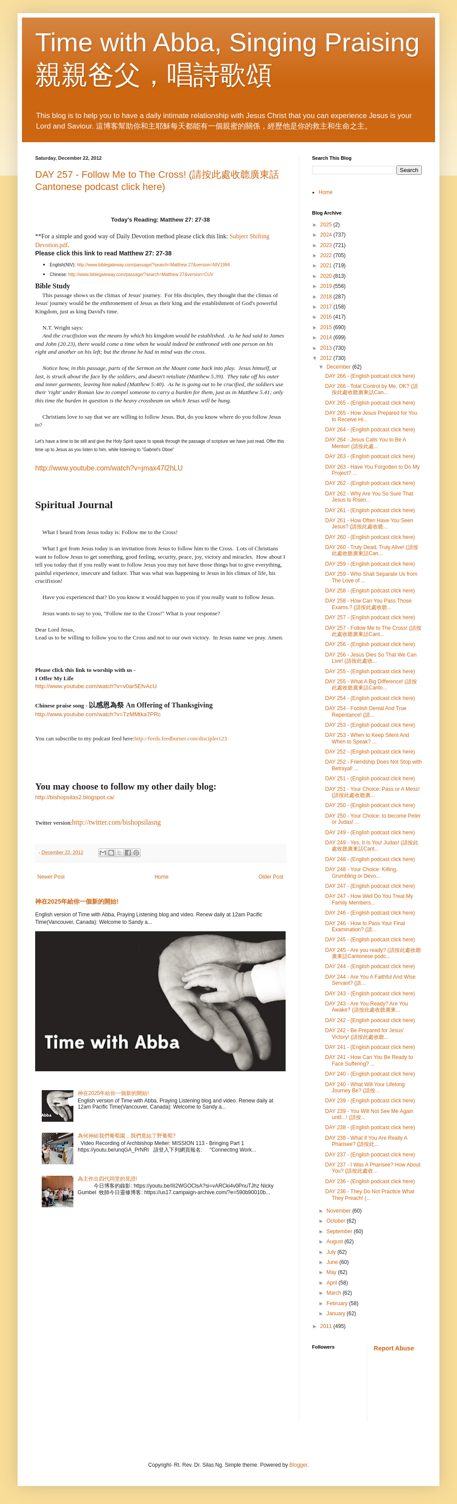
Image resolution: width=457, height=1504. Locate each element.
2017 (327, 307)
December (339, 367)
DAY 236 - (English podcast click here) (370, 1181)
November (339, 1211)
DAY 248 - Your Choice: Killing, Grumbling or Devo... (361, 872)
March (334, 1293)
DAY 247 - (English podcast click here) (370, 886)
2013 (327, 348)
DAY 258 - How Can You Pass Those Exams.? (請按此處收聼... (368, 604)
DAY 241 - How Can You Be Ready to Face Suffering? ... (369, 1060)
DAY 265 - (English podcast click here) (370, 403)
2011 (327, 1326)
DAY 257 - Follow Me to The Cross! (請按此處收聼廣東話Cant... (373, 631)
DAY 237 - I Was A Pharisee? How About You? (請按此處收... (373, 1168)
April (332, 1283)
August (335, 1241)
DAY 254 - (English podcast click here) (370, 698)
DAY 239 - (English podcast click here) (370, 1101)
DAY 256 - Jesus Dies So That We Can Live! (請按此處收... (371, 658)
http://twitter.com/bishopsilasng (116, 822)
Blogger (299, 1465)
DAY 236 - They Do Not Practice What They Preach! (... (369, 1194)
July (331, 1252)
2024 (327, 235)
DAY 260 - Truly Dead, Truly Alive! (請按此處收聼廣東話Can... (371, 550)
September (340, 1231)
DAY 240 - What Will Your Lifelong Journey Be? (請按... (365, 1087)
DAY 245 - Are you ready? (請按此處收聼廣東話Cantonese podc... (373, 953)
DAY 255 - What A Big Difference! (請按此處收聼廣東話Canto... (371, 684)
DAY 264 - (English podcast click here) (370, 430)
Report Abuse (394, 1348)
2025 (327, 225)
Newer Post (51, 877)
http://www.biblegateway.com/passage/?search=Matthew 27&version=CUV (141, 274)
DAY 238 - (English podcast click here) (370, 1127)
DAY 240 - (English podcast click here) (370, 1074)
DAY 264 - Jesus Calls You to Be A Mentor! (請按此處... (365, 443)
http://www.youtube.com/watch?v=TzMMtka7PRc (98, 714)
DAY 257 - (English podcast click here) (370, 617)
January (336, 1313)
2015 (327, 327)
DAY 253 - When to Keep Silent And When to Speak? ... (367, 738)
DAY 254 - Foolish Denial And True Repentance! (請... (365, 711)
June (332, 1262)
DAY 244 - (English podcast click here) (370, 966)
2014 (327, 337)
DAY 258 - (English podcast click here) (370, 591)
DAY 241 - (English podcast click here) (370, 1047)
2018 (327, 297)
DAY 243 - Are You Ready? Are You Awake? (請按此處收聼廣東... (366, 1007)
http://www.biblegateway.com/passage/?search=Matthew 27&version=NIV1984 (153, 264)
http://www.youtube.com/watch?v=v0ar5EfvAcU (96, 686)
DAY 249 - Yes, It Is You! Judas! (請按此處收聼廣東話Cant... (371, 846)
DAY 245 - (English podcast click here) (370, 940)
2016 (327, 317)
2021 (327, 265)
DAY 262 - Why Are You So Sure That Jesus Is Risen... (369, 497)
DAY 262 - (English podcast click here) (370, 483)
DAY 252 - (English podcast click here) (370, 752)
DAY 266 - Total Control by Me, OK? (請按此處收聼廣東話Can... (371, 389)
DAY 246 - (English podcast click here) (370, 913)
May (332, 1272)
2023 (327, 245)
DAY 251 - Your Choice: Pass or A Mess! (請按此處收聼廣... (372, 792)
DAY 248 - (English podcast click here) (370, 859)
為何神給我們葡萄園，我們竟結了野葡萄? (127, 1136)
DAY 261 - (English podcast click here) (370, 510)
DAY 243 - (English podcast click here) (370, 994)
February (337, 1303)
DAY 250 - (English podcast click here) (370, 805)
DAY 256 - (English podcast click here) (370, 644)
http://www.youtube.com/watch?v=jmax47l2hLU (109, 468)
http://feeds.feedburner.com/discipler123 (180, 738)
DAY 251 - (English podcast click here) (370, 778)
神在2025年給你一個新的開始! (77, 901)
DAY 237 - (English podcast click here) (370, 1155)
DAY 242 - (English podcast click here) (370, 1020)
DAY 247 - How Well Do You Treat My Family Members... (369, 899)
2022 (327, 255)
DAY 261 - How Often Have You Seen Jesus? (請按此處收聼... (369, 523)
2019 (327, 286)
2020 (327, 276)
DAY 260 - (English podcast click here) (370, 537)
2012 (327, 358)
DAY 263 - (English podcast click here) (370, 456)
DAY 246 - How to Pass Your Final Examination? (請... (365, 926)
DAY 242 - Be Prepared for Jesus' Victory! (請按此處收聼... (364, 1033)
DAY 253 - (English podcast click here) (370, 725)
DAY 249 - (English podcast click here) (370, 832)
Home (162, 877)
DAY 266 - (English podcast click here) (370, 376)
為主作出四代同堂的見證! (107, 1179)
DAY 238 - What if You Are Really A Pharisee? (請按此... (366, 1141)
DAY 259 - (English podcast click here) (370, 564)
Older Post (270, 877)
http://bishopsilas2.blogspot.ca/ (74, 797)
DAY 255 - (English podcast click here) (370, 671)
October (336, 1221)
